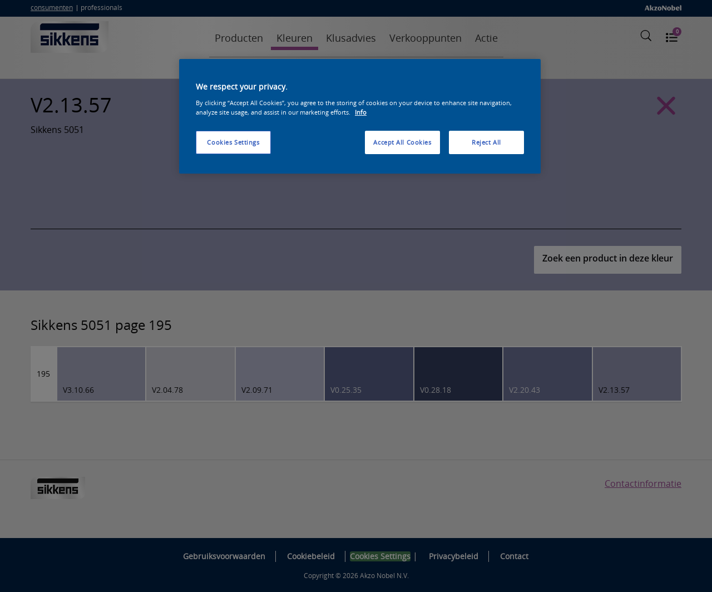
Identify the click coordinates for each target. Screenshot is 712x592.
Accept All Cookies (402, 142)
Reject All (486, 142)
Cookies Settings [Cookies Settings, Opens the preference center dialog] (233, 142)
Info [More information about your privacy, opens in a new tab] (361, 112)
